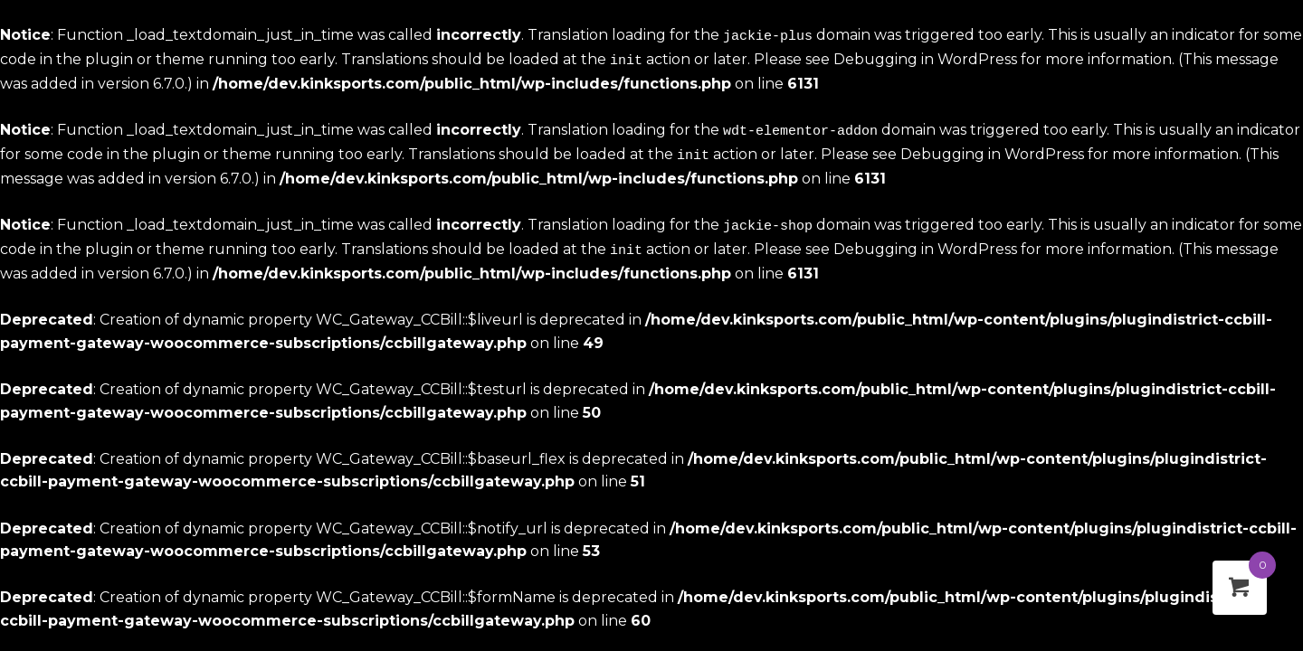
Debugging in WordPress (925, 57)
